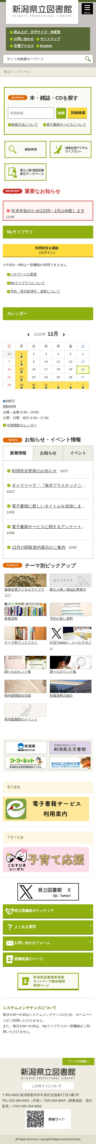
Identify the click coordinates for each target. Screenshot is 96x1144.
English (46, 46)
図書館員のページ (24, 959)
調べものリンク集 (71, 664)
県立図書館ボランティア (29, 911)
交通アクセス (24, 46)
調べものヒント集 (25, 664)
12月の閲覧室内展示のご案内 (39, 547)
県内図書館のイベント (25, 712)
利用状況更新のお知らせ (34, 471)
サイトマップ (50, 39)
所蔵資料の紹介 (71, 688)
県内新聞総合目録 (25, 688)
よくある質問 (20, 927)
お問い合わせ (24, 39)
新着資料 (25, 611)
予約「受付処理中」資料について (35, 291)
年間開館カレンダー (22, 425)
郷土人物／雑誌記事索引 (71, 582)
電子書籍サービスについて (66, 124)
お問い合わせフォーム (27, 943)
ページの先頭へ (78, 1061)
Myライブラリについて (27, 283)
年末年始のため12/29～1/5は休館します (47, 211)
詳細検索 (78, 113)
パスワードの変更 (23, 274)
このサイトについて (47, 1086)
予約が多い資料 (71, 611)
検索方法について (24, 124)
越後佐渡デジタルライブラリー (25, 585)
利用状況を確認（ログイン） (46, 250)
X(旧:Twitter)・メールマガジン (71, 638)
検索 (61, 113)
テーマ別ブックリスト (25, 635)
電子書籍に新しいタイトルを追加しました (51, 506)
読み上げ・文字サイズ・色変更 (37, 32)
